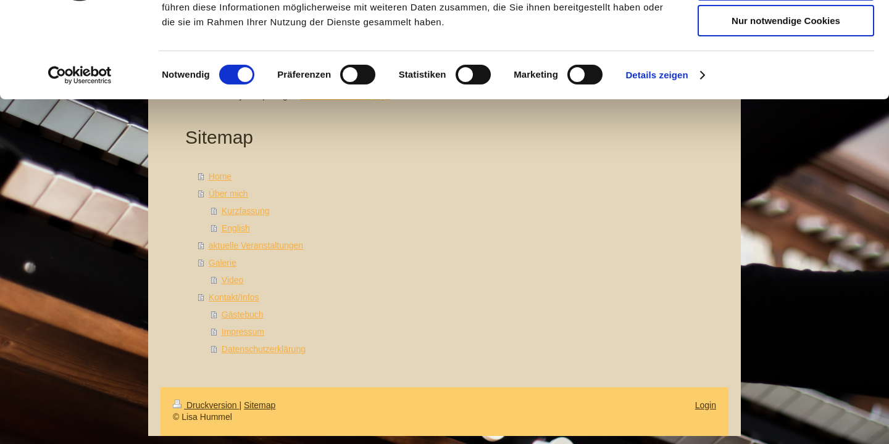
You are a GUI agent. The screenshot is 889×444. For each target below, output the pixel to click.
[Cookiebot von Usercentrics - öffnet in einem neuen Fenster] (80, 157)
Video (233, 280)
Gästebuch (243, 314)
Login (705, 405)
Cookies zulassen (786, 30)
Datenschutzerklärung (264, 349)
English (236, 228)
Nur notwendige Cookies (786, 102)
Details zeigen (656, 157)
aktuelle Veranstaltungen (256, 245)
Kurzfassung (246, 211)
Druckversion (206, 405)
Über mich (228, 194)
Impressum (243, 332)
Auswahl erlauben (785, 67)
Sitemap (259, 405)
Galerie (222, 263)
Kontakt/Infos (234, 297)
